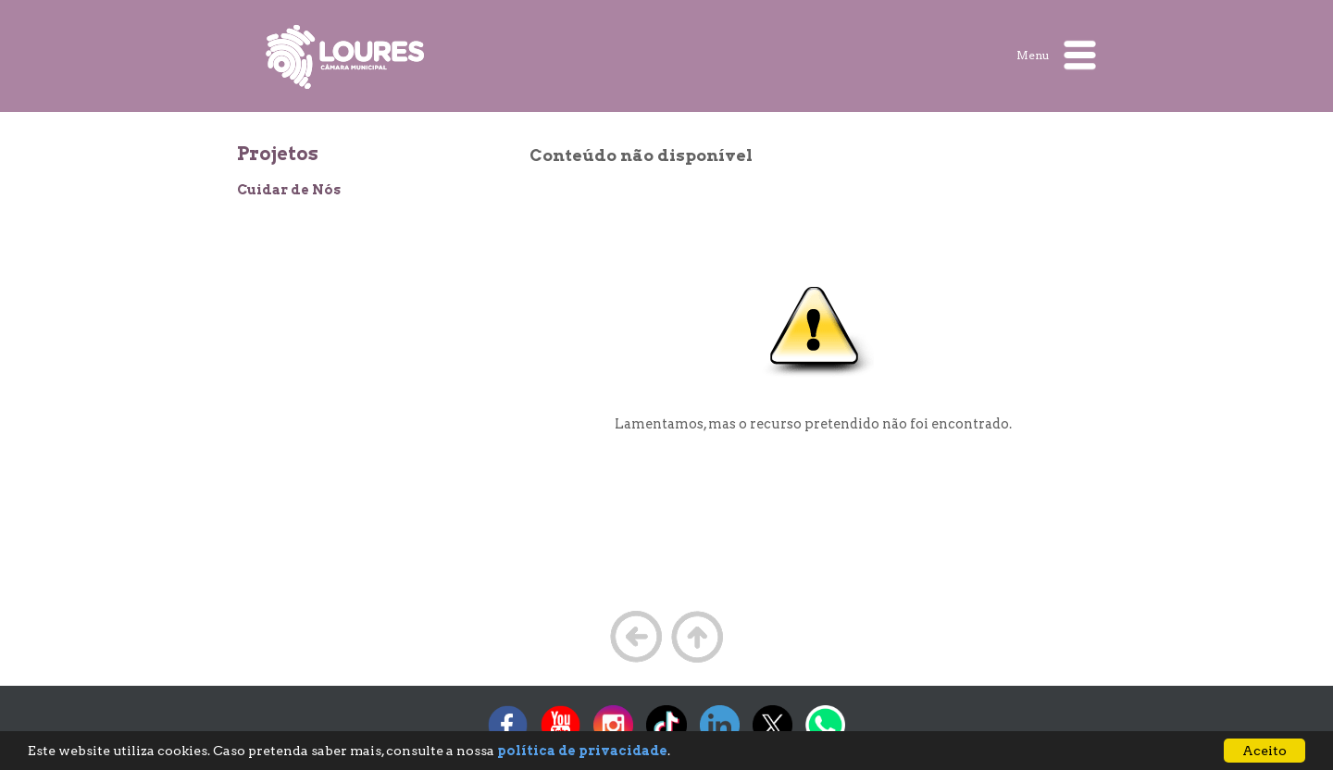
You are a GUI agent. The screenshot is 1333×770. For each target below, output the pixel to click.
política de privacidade (582, 750)
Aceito (1264, 750)
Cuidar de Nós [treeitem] (289, 189)
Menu (1056, 55)
